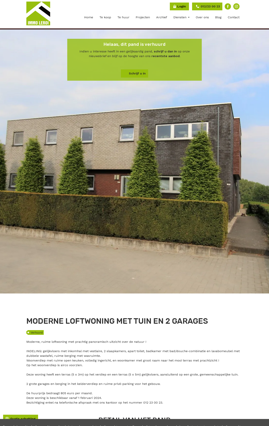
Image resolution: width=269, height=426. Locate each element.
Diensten (180, 17)
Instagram (236, 6)
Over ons (202, 17)
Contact (234, 17)
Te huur (123, 17)
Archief (161, 17)
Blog (218, 17)
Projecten (143, 17)
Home (88, 17)
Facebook (228, 6)
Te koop (105, 17)
